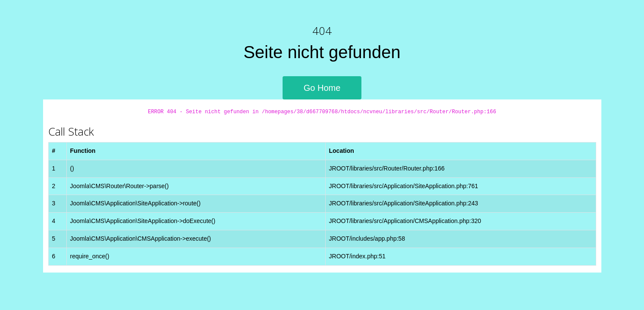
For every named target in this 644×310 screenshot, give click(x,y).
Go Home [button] (322, 88)
